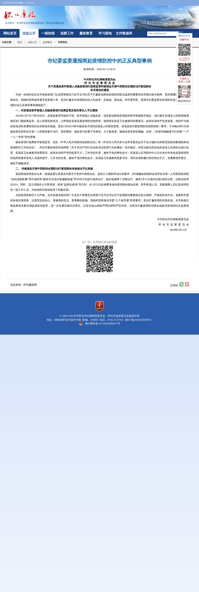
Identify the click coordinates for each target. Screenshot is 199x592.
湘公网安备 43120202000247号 (102, 323)
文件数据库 (124, 33)
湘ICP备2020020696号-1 (138, 319)
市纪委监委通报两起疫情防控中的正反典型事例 (99, 61)
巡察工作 (67, 33)
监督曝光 (47, 42)
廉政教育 (86, 33)
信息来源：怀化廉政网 (23, 284)
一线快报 (48, 33)
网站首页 (10, 33)
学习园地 (105, 33)
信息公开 (29, 33)
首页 (19, 42)
